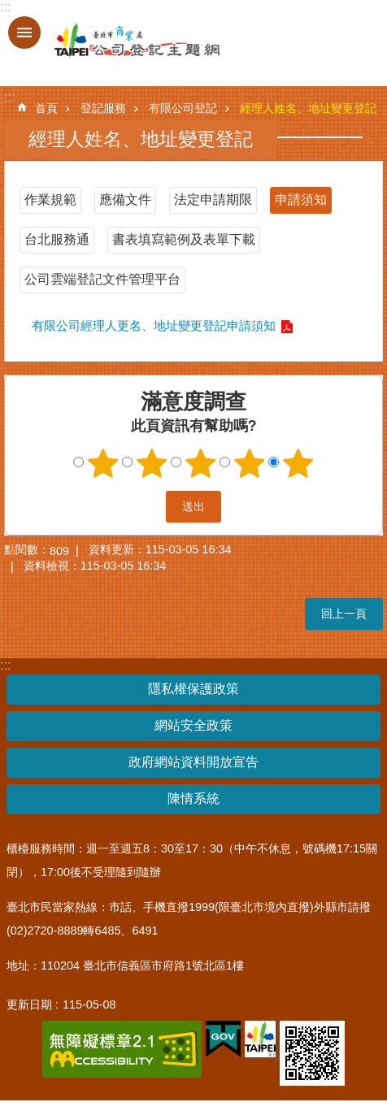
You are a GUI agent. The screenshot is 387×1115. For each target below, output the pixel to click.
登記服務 (103, 108)
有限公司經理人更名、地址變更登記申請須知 (154, 325)
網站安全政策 (193, 725)
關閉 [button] (24, 32)
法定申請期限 (213, 199)
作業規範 (50, 199)
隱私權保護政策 (193, 689)
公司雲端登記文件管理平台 (102, 279)
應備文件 (125, 199)
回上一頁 (344, 613)
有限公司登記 (183, 108)
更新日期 (29, 1004)
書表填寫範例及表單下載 (183, 239)
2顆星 (152, 463)
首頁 (46, 108)
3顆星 (200, 463)
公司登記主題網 (122, 41)
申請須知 (301, 199)
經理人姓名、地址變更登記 (308, 108)
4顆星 (249, 463)
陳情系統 (193, 798)
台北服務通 (56, 239)
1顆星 (103, 463)
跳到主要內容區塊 (8, 8)
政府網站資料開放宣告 (193, 762)
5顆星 (298, 463)
